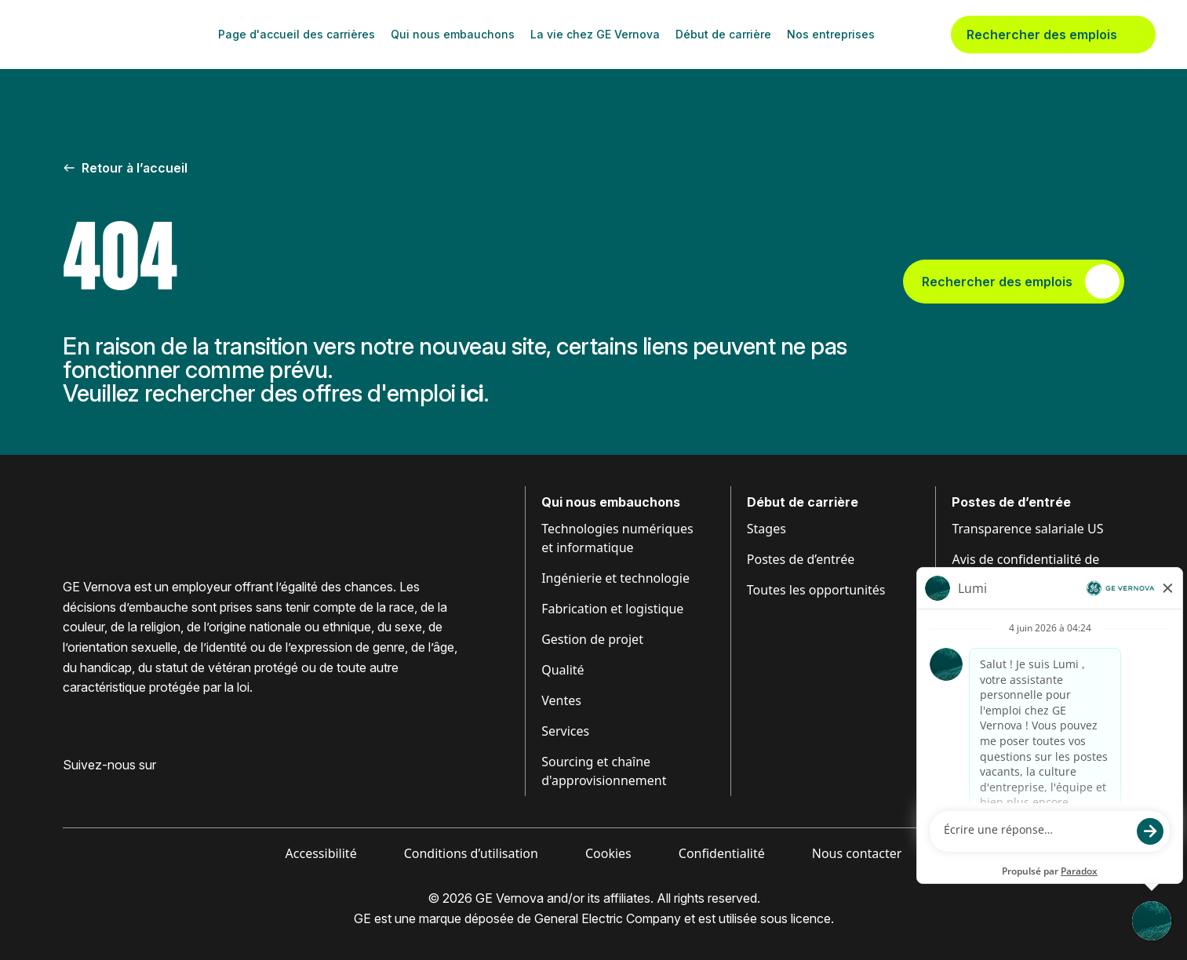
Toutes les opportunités (816, 589)
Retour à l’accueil (125, 168)
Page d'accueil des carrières (296, 34)
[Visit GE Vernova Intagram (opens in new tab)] (125, 790)
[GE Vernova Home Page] (106, 34)
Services (565, 731)
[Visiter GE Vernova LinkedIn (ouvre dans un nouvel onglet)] (97, 790)
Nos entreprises (831, 34)
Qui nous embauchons (453, 34)
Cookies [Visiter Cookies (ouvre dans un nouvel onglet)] (608, 853)
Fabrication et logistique (612, 608)
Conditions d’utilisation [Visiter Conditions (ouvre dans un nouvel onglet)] (471, 853)
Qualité (562, 669)
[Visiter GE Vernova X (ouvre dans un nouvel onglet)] (187, 790)
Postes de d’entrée (800, 559)
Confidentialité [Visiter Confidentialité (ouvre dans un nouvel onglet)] (722, 853)
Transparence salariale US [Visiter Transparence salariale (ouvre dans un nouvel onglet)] (1027, 528)
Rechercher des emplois (1053, 34)
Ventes (561, 700)
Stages (766, 528)
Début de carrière (723, 34)
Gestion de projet (592, 639)
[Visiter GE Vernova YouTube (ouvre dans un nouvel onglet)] (156, 790)
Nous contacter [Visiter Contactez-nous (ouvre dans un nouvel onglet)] (857, 853)
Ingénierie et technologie (615, 578)
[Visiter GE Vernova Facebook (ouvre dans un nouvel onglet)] (69, 790)
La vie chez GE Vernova (595, 34)
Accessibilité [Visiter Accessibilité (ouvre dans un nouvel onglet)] (321, 853)
